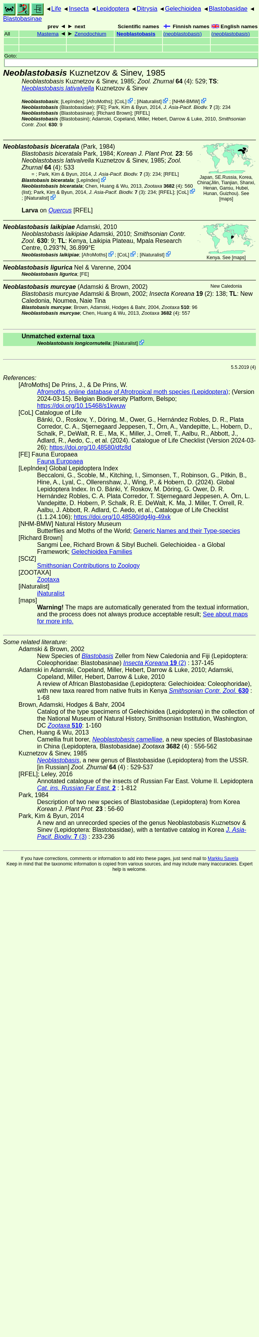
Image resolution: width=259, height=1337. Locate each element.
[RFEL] (142, 113)
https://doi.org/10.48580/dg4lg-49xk (122, 517)
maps (226, 199)
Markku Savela (223, 858)
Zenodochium (90, 34)
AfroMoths (99, 101)
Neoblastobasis (136, 34)
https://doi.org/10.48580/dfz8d (90, 447)
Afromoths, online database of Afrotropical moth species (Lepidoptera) (132, 392)
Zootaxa (48, 579)
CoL (120, 101)
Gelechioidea (183, 8)
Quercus (59, 210)
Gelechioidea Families (101, 551)
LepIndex (72, 101)
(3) (192, 107)
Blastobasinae (22, 18)
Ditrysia (147, 8)
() (182, 34)
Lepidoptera (112, 8)
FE (101, 107)
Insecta (79, 8)
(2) (180, 293)
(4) (164, 81)
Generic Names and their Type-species (187, 531)
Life (56, 8)
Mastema (48, 34)
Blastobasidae (228, 8)
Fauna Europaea (60, 461)
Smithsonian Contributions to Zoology (88, 565)
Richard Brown (114, 113)
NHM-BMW (185, 101)
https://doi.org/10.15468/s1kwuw (81, 405)
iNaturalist (149, 101)
